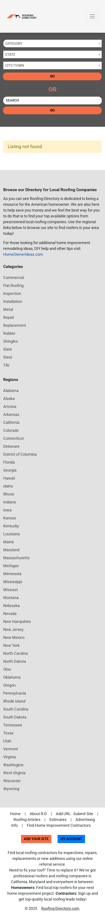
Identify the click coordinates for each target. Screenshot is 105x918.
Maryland (11, 550)
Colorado (11, 430)
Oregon (9, 685)
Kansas (9, 518)
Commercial (13, 277)
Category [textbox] (13, 44)
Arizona (9, 406)
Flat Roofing (13, 285)
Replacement (14, 325)
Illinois (8, 494)
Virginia (9, 757)
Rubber (9, 333)
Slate (7, 349)
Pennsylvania (14, 693)
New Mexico (13, 637)
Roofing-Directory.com (60, 908)
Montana (11, 597)
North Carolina (15, 653)
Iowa (7, 510)
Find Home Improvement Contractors (59, 825)
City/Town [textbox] (14, 65)
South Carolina (15, 709)
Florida (9, 462)
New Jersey (13, 629)
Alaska (9, 398)
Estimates (58, 819)
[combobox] (52, 43)
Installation (12, 301)
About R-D (38, 813)
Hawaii (9, 478)
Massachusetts (16, 558)
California (11, 422)
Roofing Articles (27, 819)
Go (52, 76)
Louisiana (11, 534)
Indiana (9, 502)
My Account (71, 839)
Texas (8, 733)
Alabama (11, 390)
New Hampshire (17, 621)
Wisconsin (12, 781)
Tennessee (12, 725)
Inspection (12, 293)
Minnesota (12, 573)
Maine (8, 542)
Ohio (7, 669)
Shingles (10, 341)
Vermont (10, 749)
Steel (7, 357)
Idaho (8, 486)
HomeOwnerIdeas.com (23, 254)
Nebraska (11, 605)
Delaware (11, 446)
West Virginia (14, 773)
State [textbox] (10, 55)
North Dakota (14, 661)
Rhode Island (14, 701)
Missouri (10, 589)
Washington (13, 765)
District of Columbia (20, 454)
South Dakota (14, 717)
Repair (8, 317)
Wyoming (11, 788)
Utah (7, 741)
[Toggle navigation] (92, 16)
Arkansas (11, 414)
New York (11, 645)
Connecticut (13, 438)
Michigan (11, 565)
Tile (6, 365)
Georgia (10, 470)
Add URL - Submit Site (74, 813)
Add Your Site (36, 839)
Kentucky (11, 526)
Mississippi (12, 581)
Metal (8, 309)
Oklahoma (12, 677)
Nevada (10, 613)
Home (15, 813)
